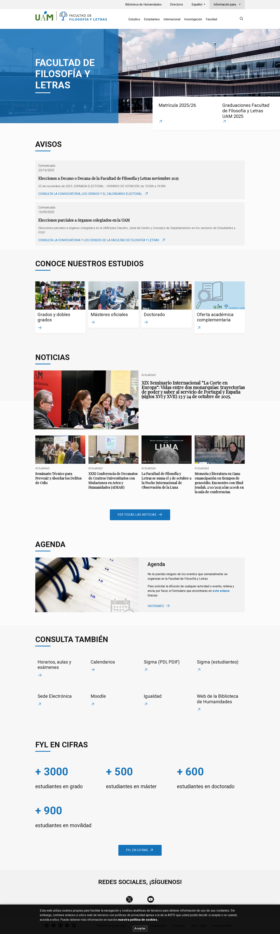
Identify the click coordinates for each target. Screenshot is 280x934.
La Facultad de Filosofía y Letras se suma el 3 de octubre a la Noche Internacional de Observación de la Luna (167, 465)
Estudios (134, 19)
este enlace (221, 591)
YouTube (150, 906)
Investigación (193, 19)
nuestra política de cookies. (138, 927)
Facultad (211, 19)
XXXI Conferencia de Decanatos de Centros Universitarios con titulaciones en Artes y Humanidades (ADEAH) (113, 465)
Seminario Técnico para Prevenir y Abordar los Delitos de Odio (60, 463)
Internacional (172, 19)
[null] (241, 19)
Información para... (226, 4)
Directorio (176, 4)
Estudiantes (152, 19)
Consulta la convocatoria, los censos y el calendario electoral (90, 194)
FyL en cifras (137, 850)
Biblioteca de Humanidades (143, 4)
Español (197, 4)
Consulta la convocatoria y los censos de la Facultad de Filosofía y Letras (99, 240)
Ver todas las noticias (136, 514)
